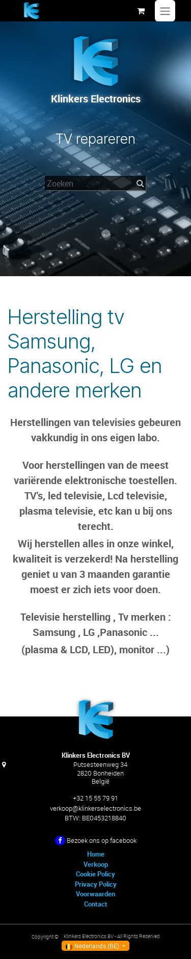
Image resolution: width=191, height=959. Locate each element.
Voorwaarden (95, 893)
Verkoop (96, 864)
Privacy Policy (96, 884)
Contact (95, 904)
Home (95, 854)
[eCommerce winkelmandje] (140, 11)
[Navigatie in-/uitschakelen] (165, 10)
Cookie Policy (95, 873)
